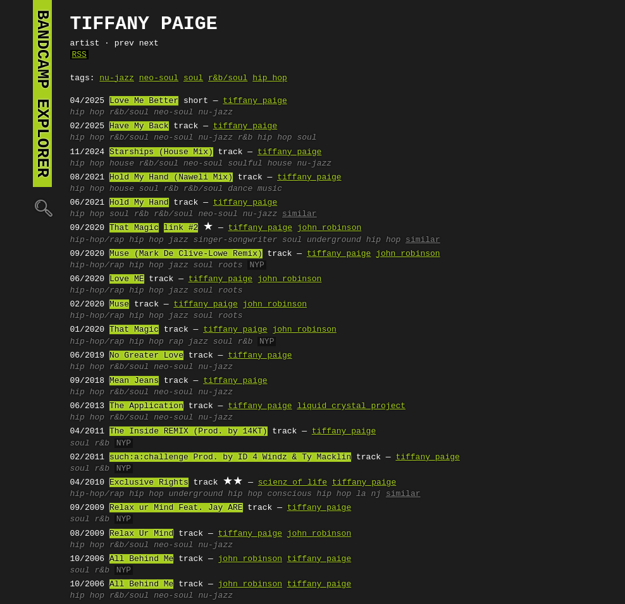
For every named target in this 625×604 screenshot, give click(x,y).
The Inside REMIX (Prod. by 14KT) (188, 431)
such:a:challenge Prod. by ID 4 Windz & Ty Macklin (230, 457)
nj (376, 494)
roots (230, 265)
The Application (146, 406)
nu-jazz (116, 78)
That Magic (134, 228)
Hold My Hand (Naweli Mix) (171, 177)
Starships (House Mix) (161, 152)
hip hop (269, 78)
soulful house (260, 163)
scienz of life (292, 482)
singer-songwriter (236, 240)
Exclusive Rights (149, 482)
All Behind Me (141, 559)
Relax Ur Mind (141, 534)
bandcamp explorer (42, 93)
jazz (179, 240)
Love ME (126, 279)
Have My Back (139, 126)
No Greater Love (146, 355)
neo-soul (158, 78)
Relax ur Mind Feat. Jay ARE (176, 508)
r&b (171, 189)
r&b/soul (227, 78)
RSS (79, 55)
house (121, 163)
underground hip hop (353, 240)
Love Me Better (143, 101)
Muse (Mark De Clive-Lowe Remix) (186, 254)
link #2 (181, 228)
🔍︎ (42, 207)
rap (176, 341)
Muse (119, 304)
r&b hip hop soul (277, 137)
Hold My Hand (139, 202)
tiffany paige (255, 101)
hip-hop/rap (97, 240)
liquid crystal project (351, 406)
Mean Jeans (134, 381)
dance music (255, 189)
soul (193, 78)
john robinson (329, 228)
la (361, 494)
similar (299, 214)
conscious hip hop (310, 494)
